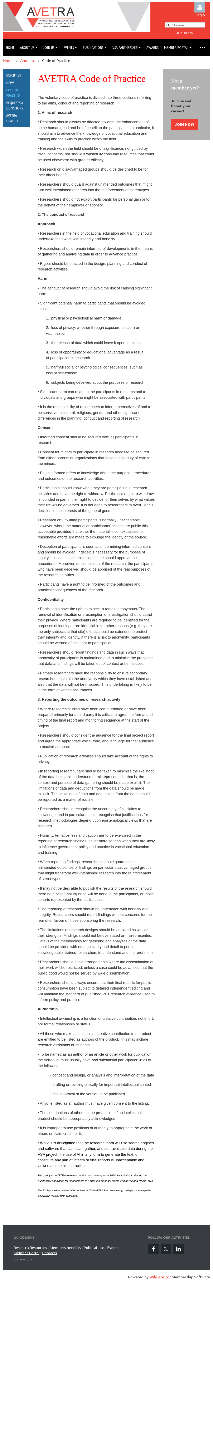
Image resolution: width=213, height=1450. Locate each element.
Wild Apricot (160, 1277)
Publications (94, 1247)
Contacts (49, 1252)
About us (27, 60)
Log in (199, 7)
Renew (188, 32)
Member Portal (26, 1252)
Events (112, 1247)
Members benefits (65, 1247)
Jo (179, 32)
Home (8, 60)
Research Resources (30, 1247)
